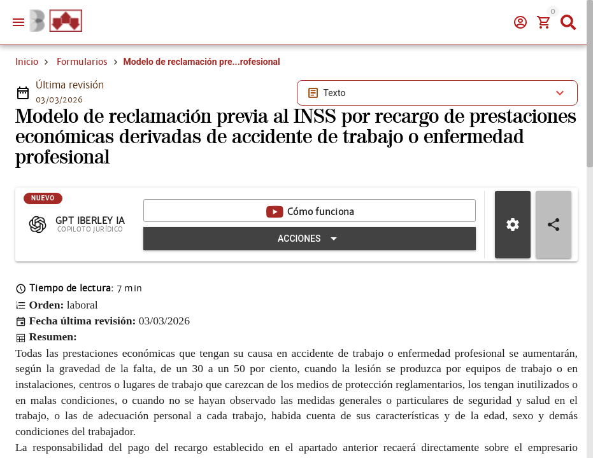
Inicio (26, 61)
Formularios (82, 61)
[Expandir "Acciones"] (309, 238)
